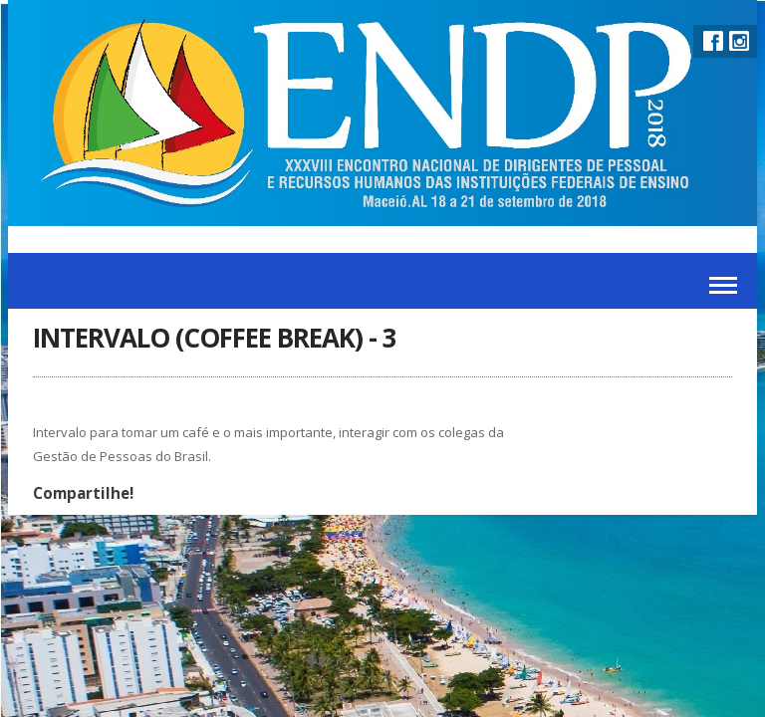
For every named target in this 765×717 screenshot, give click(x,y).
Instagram (739, 41)
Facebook (713, 41)
